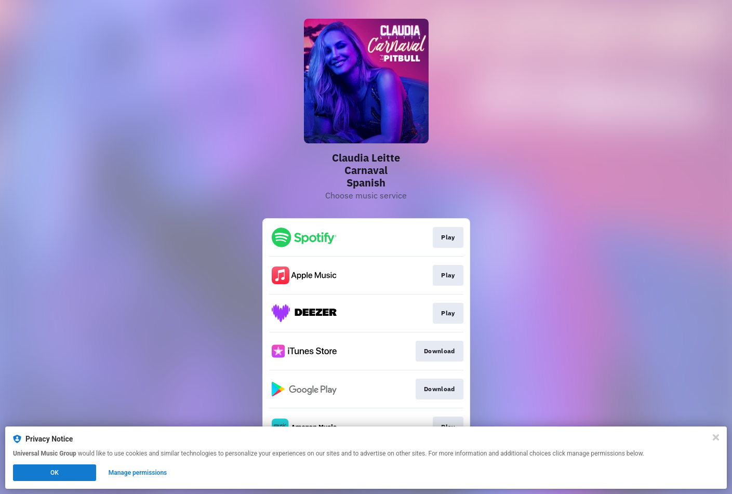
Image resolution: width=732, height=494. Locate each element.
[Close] (716, 437)
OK (54, 472)
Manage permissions (138, 472)
